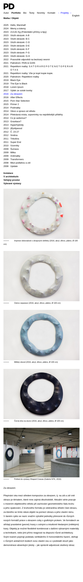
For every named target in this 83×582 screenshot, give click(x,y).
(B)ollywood (12, 128)
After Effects (13, 97)
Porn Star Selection (16, 101)
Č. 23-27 (11, 132)
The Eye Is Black (15, 83)
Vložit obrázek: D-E (16, 46)
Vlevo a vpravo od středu (19, 111)
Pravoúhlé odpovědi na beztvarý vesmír (26, 59)
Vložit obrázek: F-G (16, 52)
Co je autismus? (14, 118)
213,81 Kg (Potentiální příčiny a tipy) (25, 32)
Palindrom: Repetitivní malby (21, 76)
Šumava (11, 149)
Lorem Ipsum (13, 87)
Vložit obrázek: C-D (16, 42)
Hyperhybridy (13, 125)
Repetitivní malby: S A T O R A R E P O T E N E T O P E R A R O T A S (38, 68)
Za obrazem (12, 94)
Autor (6, 13)
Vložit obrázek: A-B (16, 35)
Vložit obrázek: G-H (16, 56)
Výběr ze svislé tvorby (17, 90)
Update (10, 166)
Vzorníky (11, 145)
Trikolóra (11, 138)
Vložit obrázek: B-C (16, 39)
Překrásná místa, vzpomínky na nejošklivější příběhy (33, 114)
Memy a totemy (14, 28)
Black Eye (11, 80)
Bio (25, 13)
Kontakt (51, 13)
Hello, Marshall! (14, 25)
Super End (12, 142)
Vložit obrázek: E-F (16, 49)
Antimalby (11, 156)
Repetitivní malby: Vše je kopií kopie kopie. (28, 73)
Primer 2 (11, 104)
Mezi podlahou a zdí (16, 163)
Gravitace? (12, 121)
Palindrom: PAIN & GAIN (19, 63)
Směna (10, 135)
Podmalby (11, 107)
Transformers (13, 159)
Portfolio (16, 13)
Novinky (41, 13)
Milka (9, 152)
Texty (31, 13)
